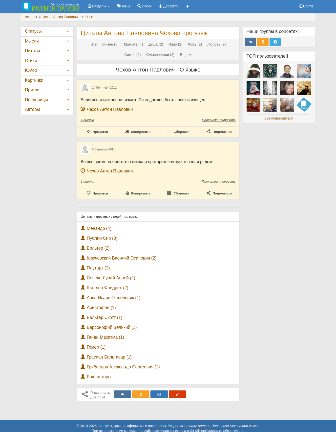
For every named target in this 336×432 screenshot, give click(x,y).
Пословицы (36, 99)
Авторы (32, 109)
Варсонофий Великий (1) (112, 327)
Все (93, 44)
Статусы (33, 31)
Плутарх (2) (98, 267)
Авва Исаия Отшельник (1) (113, 297)
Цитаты (32, 50)
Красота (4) (133, 44)
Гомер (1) (96, 347)
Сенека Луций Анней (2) (111, 277)
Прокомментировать (218, 120)
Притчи (32, 89)
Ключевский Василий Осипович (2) (121, 258)
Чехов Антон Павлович (110, 109)
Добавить (169, 6)
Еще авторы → (102, 376)
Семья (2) (132, 55)
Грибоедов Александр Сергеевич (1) (123, 366)
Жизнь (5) (110, 44)
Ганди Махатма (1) (105, 337)
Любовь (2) (216, 44)
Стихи (31, 60)
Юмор (31, 70)
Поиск (144, 6)
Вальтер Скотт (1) (104, 317)
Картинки (34, 80)
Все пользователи (278, 118)
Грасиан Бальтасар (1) (109, 357)
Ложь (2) (195, 44)
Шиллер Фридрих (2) (107, 287)
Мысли (32, 41)
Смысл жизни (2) (160, 55)
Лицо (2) (175, 44)
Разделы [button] (98, 6)
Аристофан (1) (101, 307)
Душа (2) (155, 44)
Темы (123, 6)
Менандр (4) (99, 228)
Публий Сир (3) (102, 238)
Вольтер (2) (98, 248)
